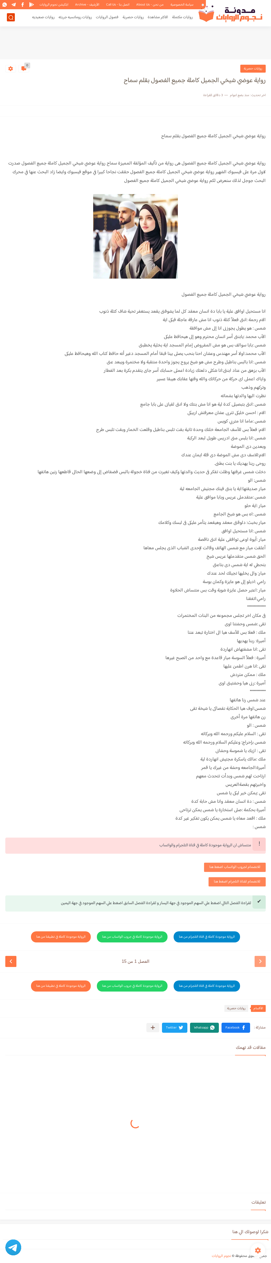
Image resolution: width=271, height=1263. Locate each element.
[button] (236, 1028)
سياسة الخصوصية (181, 5)
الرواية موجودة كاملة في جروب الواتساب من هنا (132, 937)
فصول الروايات (107, 17)
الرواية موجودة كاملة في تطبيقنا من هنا (60, 937)
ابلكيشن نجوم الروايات (53, 5)
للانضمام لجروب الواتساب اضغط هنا (234, 867)
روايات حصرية (133, 17)
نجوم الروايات (221, 1256)
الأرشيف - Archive (87, 5)
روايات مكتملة (182, 17)
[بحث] (11, 17)
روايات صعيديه (43, 17)
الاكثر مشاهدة (158, 17)
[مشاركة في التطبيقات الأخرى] (152, 1027)
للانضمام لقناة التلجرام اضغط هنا (237, 882)
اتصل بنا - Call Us (117, 5)
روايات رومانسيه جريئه (75, 17)
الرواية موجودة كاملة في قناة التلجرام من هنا (207, 937)
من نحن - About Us (150, 5)
